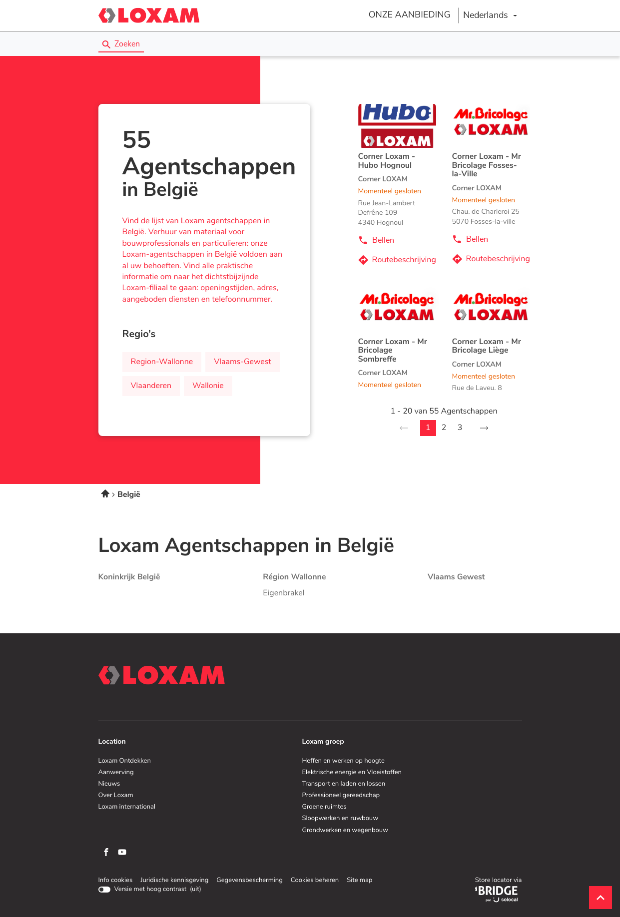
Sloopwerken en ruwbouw (340, 819)
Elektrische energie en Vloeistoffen (352, 773)
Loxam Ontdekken (124, 761)
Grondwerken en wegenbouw (345, 831)
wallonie (208, 386)
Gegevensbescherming (249, 880)
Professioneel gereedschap (341, 796)
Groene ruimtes (324, 807)
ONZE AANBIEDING (410, 14)
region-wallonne (162, 362)
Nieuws (109, 784)
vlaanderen (151, 386)
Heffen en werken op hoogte (343, 761)
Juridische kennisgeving (174, 880)
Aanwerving (116, 773)
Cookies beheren (315, 880)
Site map (359, 880)
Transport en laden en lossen (344, 784)
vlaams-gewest (242, 362)
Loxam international (127, 807)
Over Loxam (115, 796)
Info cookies (115, 880)
